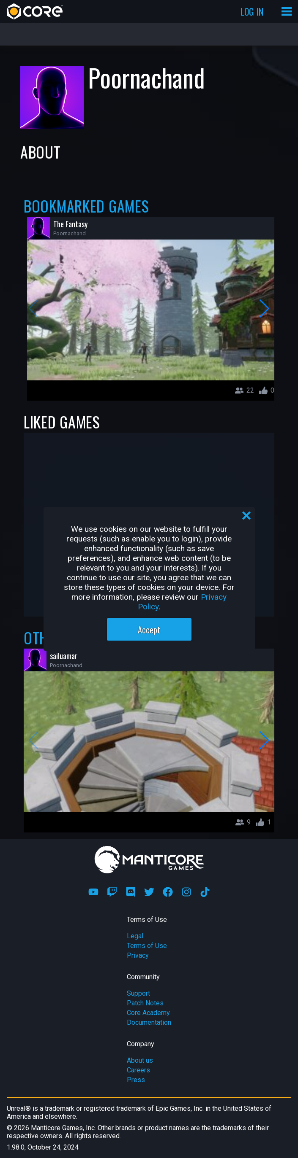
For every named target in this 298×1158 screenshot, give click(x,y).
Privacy (138, 955)
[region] (149, 579)
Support (138, 993)
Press (136, 1080)
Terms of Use (147, 946)
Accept (149, 629)
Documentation (149, 1022)
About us (140, 1060)
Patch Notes (145, 1003)
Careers (138, 1070)
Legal (135, 936)
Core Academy (148, 1013)
